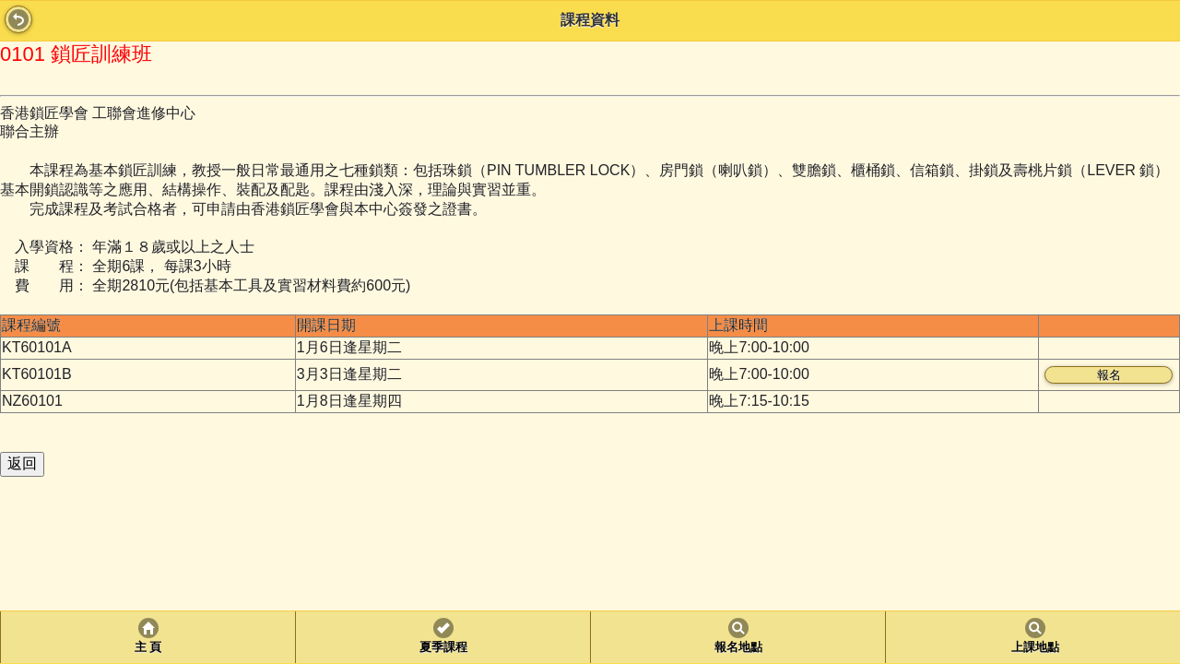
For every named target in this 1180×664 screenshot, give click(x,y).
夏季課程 (443, 647)
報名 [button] (1109, 375)
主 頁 (148, 647)
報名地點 (738, 647)
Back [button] (18, 19)
